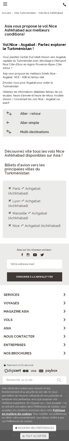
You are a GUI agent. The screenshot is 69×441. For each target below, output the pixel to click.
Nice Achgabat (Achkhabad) (34, 226)
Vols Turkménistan (25, 13)
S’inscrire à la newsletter (34, 276)
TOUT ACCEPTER (34, 436)
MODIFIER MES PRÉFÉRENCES (34, 428)
